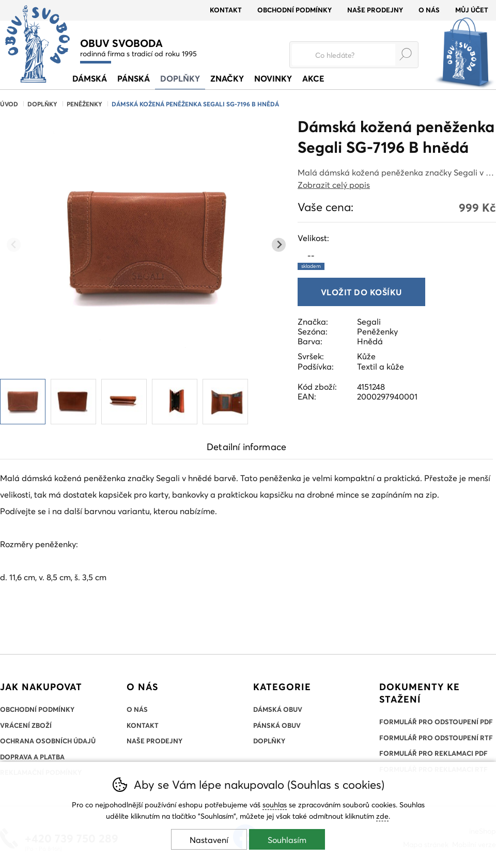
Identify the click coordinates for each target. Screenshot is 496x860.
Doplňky (42, 104)
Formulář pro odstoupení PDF (436, 721)
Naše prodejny (375, 9)
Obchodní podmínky (294, 9)
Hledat (405, 54)
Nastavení (209, 839)
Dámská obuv (277, 709)
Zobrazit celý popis (334, 184)
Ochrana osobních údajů (48, 740)
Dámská (89, 78)
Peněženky (84, 104)
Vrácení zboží (26, 725)
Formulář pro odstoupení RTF (436, 737)
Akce (313, 78)
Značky (227, 78)
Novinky (273, 78)
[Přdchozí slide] (14, 245)
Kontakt (226, 9)
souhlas (274, 804)
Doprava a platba (32, 756)
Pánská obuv (277, 725)
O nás (429, 9)
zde (382, 816)
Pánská (133, 78)
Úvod (9, 104)
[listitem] (22, 401)
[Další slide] (279, 245)
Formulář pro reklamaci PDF (433, 753)
